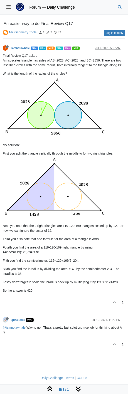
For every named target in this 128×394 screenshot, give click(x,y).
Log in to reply (114, 32)
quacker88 (18, 320)
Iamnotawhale (20, 48)
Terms (69, 378)
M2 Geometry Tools (23, 32)
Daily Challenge (52, 378)
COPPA (81, 378)
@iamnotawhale (14, 327)
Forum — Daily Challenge (52, 7)
